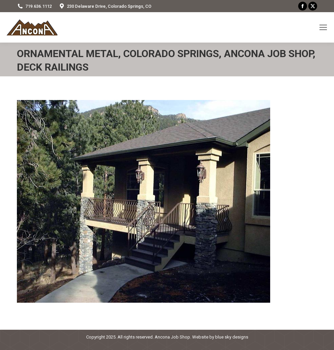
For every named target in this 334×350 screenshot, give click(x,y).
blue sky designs (231, 337)
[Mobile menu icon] (323, 27)
